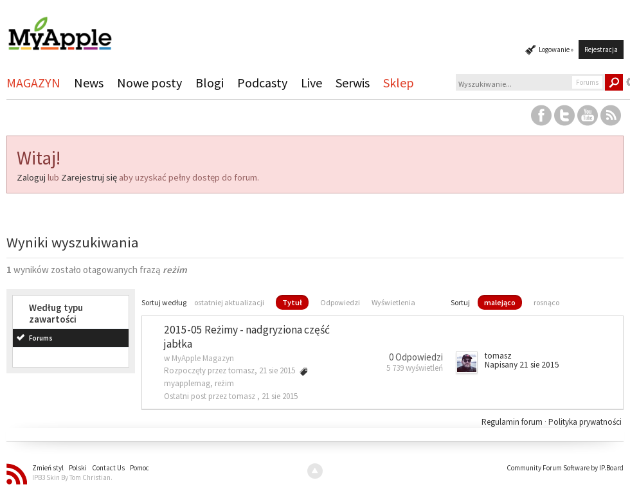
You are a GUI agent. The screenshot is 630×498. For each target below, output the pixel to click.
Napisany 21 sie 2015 (522, 364)
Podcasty (262, 83)
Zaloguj (31, 177)
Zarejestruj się (89, 177)
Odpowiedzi (340, 302)
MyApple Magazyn (203, 358)
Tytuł (292, 302)
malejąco (500, 302)
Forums (41, 337)
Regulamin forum (513, 421)
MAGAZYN (33, 83)
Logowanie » (556, 49)
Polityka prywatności (585, 421)
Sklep (398, 83)
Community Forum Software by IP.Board (565, 467)
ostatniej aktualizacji (229, 302)
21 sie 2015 (280, 396)
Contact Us (108, 467)
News (89, 83)
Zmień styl (48, 467)
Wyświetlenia (393, 302)
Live (311, 83)
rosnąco (546, 302)
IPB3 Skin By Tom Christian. (72, 477)
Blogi (209, 83)
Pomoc (139, 467)
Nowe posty (149, 83)
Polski (78, 467)
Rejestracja (601, 49)
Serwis (353, 83)
